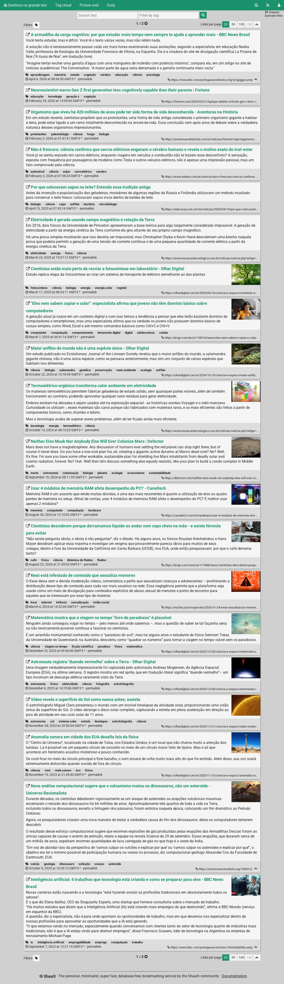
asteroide (115, 864)
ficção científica (82, 646)
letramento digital (108, 332)
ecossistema (135, 473)
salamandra (67, 370)
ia (32, 942)
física (69, 253)
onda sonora (63, 770)
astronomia (50, 473)
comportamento (82, 332)
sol (52, 721)
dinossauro (66, 864)
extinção (84, 864)
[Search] (256, 5)
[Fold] (256, 79)
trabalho (137, 942)
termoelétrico (72, 426)
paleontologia (60, 134)
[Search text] (107, 15)
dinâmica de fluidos (80, 560)
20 (226, 24)
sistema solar (68, 721)
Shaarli (50, 976)
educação (121, 74)
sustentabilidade (160, 473)
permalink (59, 79)
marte (34, 473)
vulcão (35, 864)
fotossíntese (39, 288)
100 (241, 24)
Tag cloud (63, 5)
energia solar (103, 288)
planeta (102, 473)
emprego (101, 942)
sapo (62, 204)
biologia (104, 134)
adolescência (146, 332)
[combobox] (168, 15)
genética (85, 370)
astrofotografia (124, 684)
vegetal (121, 288)
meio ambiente (126, 370)
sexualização (80, 602)
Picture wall (89, 5)
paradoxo (104, 646)
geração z (72, 96)
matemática (134, 646)
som (47, 770)
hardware (94, 510)
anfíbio (74, 204)
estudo (74, 74)
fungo (91, 134)
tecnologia (55, 96)
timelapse (101, 721)
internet (46, 602)
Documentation (234, 976)
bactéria (89, 204)
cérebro (105, 74)
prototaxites (39, 134)
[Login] (279, 5)
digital (129, 332)
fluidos (101, 560)
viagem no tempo (56, 646)
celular (163, 332)
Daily (111, 5)
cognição (90, 74)
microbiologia (108, 204)
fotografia (102, 684)
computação (59, 332)
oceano (99, 864)
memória (60, 74)
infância (61, 602)
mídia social (101, 602)
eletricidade (38, 253)
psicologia (153, 74)
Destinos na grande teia (25, 5)
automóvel (37, 171)
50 (233, 24)
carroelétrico (83, 171)
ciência (137, 74)
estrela (85, 721)
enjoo (66, 171)
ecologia (146, 370)
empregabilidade (80, 942)
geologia (49, 864)
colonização (70, 473)
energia (56, 253)
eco (78, 770)
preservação (103, 370)
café (34, 560)
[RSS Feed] (268, 5)
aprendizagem (40, 74)
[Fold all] (256, 24)
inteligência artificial (50, 942)
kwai (34, 602)
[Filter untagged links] (36, 25)
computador (39, 332)
